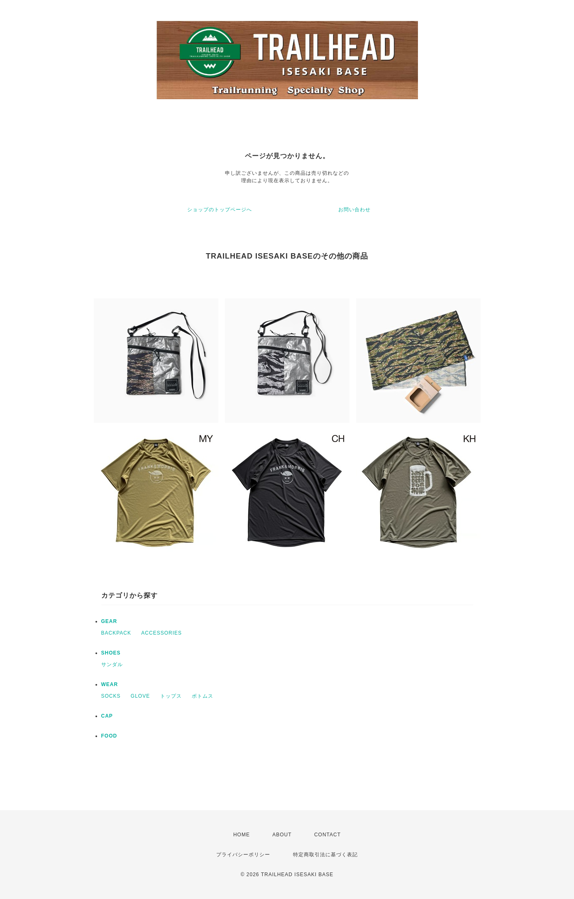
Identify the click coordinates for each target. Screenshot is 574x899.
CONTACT (327, 835)
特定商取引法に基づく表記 (325, 854)
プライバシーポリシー (243, 854)
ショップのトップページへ (219, 210)
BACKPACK (116, 633)
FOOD (109, 736)
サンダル (112, 664)
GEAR (109, 621)
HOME (241, 835)
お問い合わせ (354, 210)
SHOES (111, 653)
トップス (171, 696)
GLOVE (140, 696)
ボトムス (202, 696)
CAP (107, 716)
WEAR (109, 684)
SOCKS (111, 696)
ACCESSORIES (161, 633)
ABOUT (281, 835)
